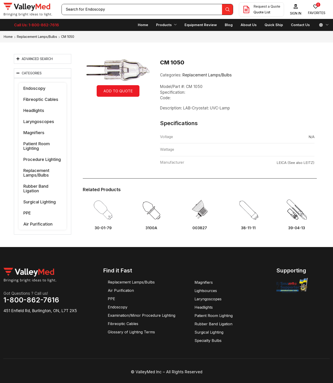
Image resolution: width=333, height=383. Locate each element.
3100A (151, 228)
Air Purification (37, 224)
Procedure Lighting (42, 159)
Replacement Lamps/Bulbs (37, 37)
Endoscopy (34, 88)
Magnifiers (33, 132)
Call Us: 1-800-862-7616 (36, 25)
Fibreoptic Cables (40, 99)
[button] (295, 9)
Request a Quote (266, 6)
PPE (27, 213)
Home (8, 37)
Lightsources (205, 290)
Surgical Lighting (39, 201)
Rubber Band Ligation (35, 188)
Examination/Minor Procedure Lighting (141, 315)
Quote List (261, 12)
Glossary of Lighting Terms (131, 332)
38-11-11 (248, 228)
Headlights (33, 110)
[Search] (227, 9)
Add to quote (118, 91)
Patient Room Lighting (36, 146)
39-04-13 (296, 228)
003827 (199, 228)
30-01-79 (103, 228)
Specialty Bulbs (208, 340)
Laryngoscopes (38, 121)
